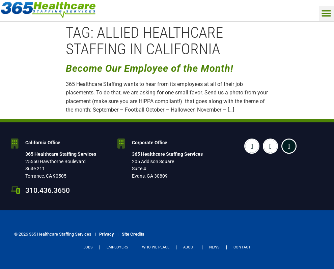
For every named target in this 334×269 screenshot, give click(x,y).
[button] (326, 13)
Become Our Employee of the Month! (149, 68)
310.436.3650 (47, 190)
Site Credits (133, 234)
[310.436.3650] (15, 190)
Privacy (106, 234)
